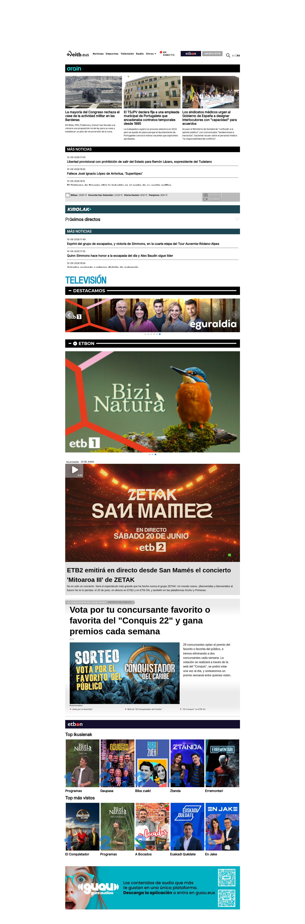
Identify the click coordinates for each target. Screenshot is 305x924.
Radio (140, 53)
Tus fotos (212, 195)
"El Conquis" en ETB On (193, 709)
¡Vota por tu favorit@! (82, 709)
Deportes (112, 53)
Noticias (98, 53)
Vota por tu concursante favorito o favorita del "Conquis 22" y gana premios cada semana (140, 620)
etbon (86, 343)
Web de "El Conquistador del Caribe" (144, 709)
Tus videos (211, 199)
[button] (145, 334)
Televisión (127, 53)
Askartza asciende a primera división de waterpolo (102, 267)
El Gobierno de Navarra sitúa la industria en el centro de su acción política (119, 185)
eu (233, 55)
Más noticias (79, 149)
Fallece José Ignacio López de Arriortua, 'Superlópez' (105, 173)
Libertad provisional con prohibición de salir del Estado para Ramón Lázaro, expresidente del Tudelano (139, 161)
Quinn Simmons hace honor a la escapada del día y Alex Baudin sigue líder (120, 255)
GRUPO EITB (212, 53)
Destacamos (89, 290)
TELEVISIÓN (85, 280)
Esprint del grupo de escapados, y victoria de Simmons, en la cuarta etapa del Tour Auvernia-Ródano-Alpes (143, 244)
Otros (150, 53)
